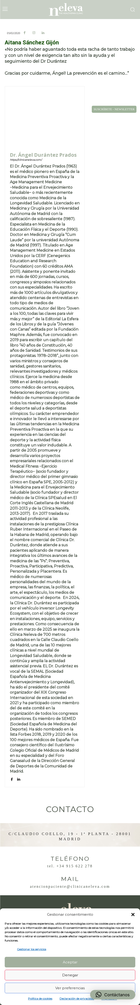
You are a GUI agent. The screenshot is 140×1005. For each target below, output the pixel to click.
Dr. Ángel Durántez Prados (43, 155)
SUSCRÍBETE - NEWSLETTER (114, 109)
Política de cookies (40, 998)
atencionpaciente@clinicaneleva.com (70, 886)
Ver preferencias (70, 988)
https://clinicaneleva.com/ (26, 159)
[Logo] (70, 9)
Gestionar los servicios (31, 949)
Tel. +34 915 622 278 (70, 866)
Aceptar (70, 962)
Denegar (70, 975)
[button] (133, 914)
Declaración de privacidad (77, 998)
